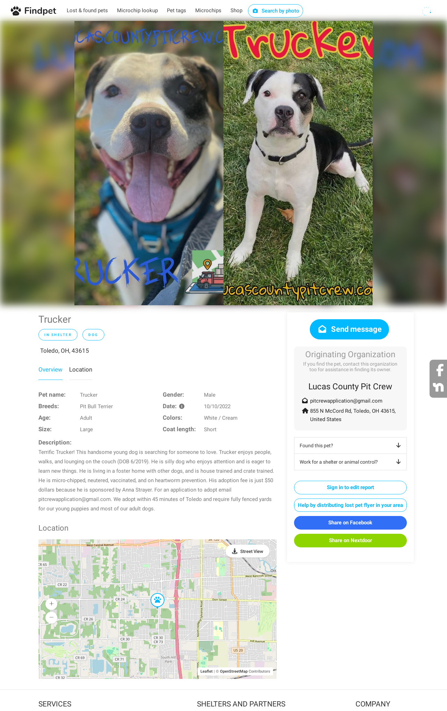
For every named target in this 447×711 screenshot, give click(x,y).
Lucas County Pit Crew (350, 386)
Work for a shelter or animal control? (351, 461)
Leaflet (206, 671)
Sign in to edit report (350, 487)
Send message (349, 329)
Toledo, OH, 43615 (64, 350)
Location (80, 369)
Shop (236, 10)
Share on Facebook (350, 522)
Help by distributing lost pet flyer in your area (350, 505)
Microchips (208, 10)
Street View (251, 551)
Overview (50, 369)
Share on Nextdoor (350, 540)
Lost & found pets (87, 10)
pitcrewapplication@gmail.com (346, 401)
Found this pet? (351, 445)
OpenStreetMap (234, 671)
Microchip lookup (137, 10)
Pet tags (176, 10)
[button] (153, 593)
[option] (149, 163)
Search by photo (276, 11)
